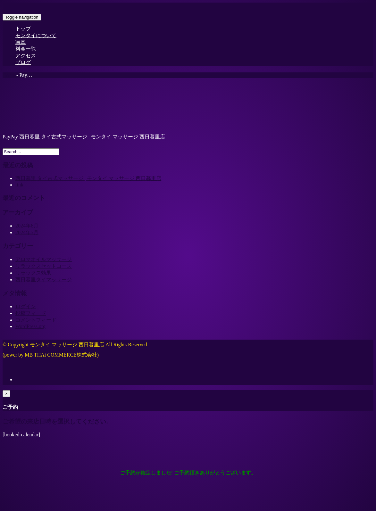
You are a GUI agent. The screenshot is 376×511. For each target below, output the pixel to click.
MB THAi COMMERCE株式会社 (61, 355)
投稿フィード (30, 313)
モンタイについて (35, 35)
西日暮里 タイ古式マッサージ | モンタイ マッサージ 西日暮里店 (88, 178)
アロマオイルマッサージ (43, 259)
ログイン (25, 306)
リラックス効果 (33, 273)
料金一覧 (25, 49)
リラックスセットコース (43, 266)
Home (9, 75)
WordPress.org (30, 326)
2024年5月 (26, 232)
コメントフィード (35, 320)
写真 (20, 42)
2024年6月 (26, 225)
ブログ (23, 62)
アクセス (25, 55)
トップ (23, 28)
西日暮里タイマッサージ (43, 279)
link (19, 184)
